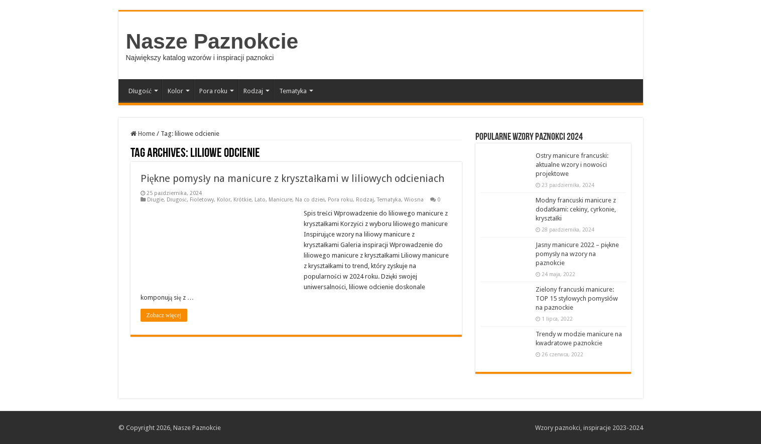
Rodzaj (253, 91)
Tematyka (293, 91)
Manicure (280, 199)
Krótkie (242, 199)
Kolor (175, 91)
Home (143, 133)
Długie (155, 199)
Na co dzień (310, 199)
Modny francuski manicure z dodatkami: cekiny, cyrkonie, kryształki (576, 209)
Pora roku (213, 91)
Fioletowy (202, 199)
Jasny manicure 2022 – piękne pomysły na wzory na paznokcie (577, 254)
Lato (260, 199)
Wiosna (414, 199)
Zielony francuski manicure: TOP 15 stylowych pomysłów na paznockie (577, 298)
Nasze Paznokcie (212, 41)
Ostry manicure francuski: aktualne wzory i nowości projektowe (572, 164)
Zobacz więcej (164, 315)
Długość (140, 91)
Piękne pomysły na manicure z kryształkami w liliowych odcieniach (293, 178)
